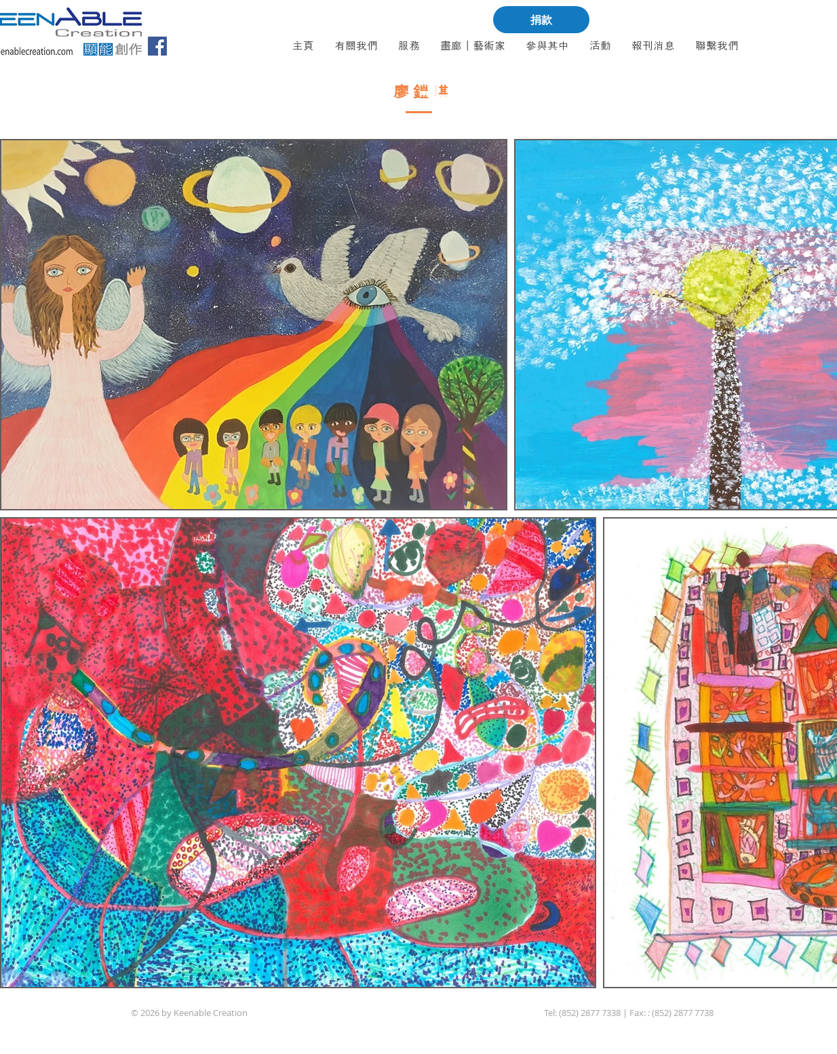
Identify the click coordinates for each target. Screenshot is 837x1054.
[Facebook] (157, 46)
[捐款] (541, 19)
